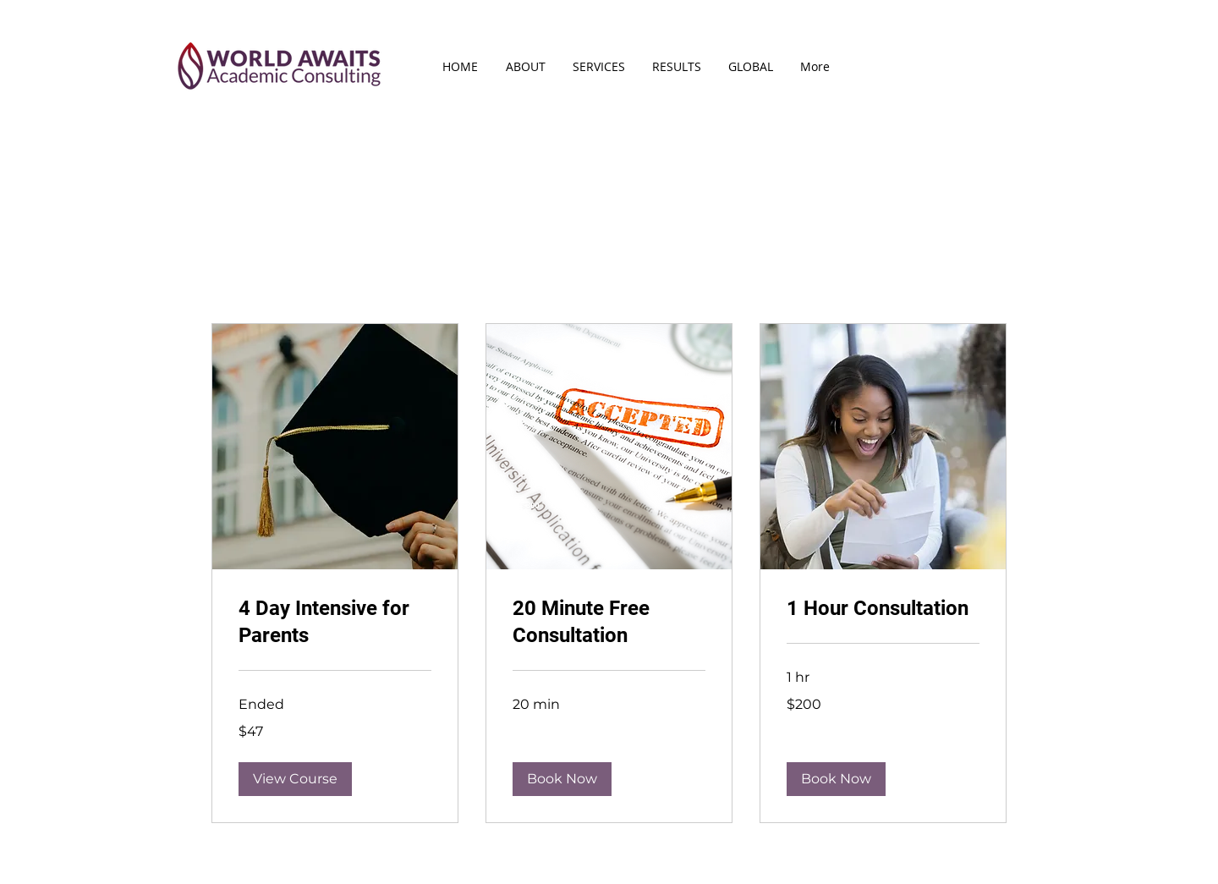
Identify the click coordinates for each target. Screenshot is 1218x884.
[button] (295, 779)
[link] (335, 623)
